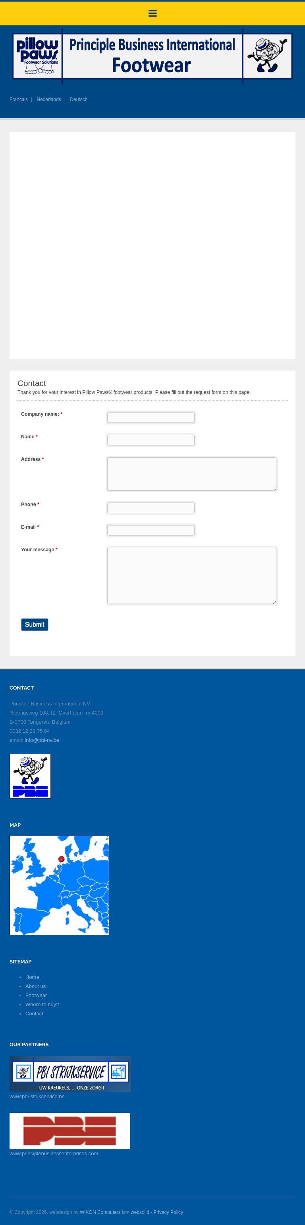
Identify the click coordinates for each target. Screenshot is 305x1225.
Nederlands (49, 99)
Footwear (36, 995)
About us (35, 986)
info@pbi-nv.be (42, 740)
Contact (34, 1014)
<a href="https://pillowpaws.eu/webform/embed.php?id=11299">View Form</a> (152, 512)
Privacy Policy (168, 1212)
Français (19, 99)
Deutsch (78, 99)
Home (32, 977)
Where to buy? (42, 1004)
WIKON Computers (100, 1212)
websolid (140, 1212)
